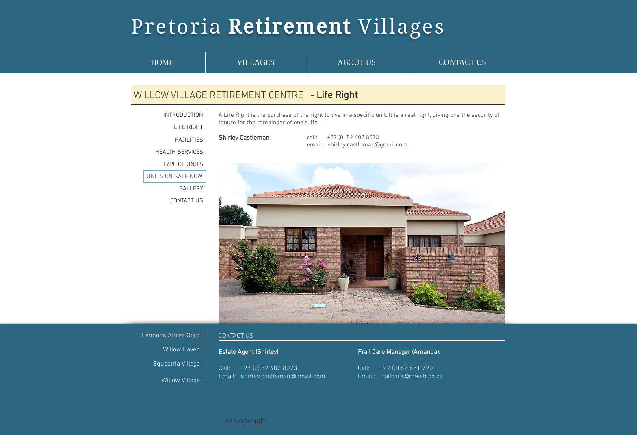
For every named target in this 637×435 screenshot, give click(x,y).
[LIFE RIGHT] (172, 127)
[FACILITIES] (172, 140)
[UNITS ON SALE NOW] (174, 176)
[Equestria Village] (169, 364)
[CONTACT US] (172, 201)
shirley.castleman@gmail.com (367, 145)
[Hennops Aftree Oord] (169, 336)
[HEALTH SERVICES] (172, 152)
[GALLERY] (172, 189)
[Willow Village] (169, 381)
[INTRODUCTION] (172, 115)
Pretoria (176, 27)
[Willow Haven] (169, 350)
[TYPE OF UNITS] (172, 164)
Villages (401, 27)
